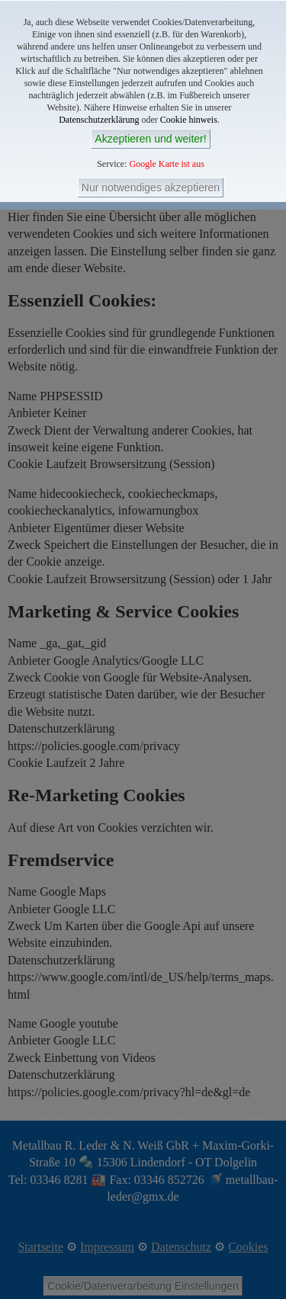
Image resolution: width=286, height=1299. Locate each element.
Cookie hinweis (188, 119)
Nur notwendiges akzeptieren (151, 187)
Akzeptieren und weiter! (150, 139)
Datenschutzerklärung (99, 119)
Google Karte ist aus (167, 164)
